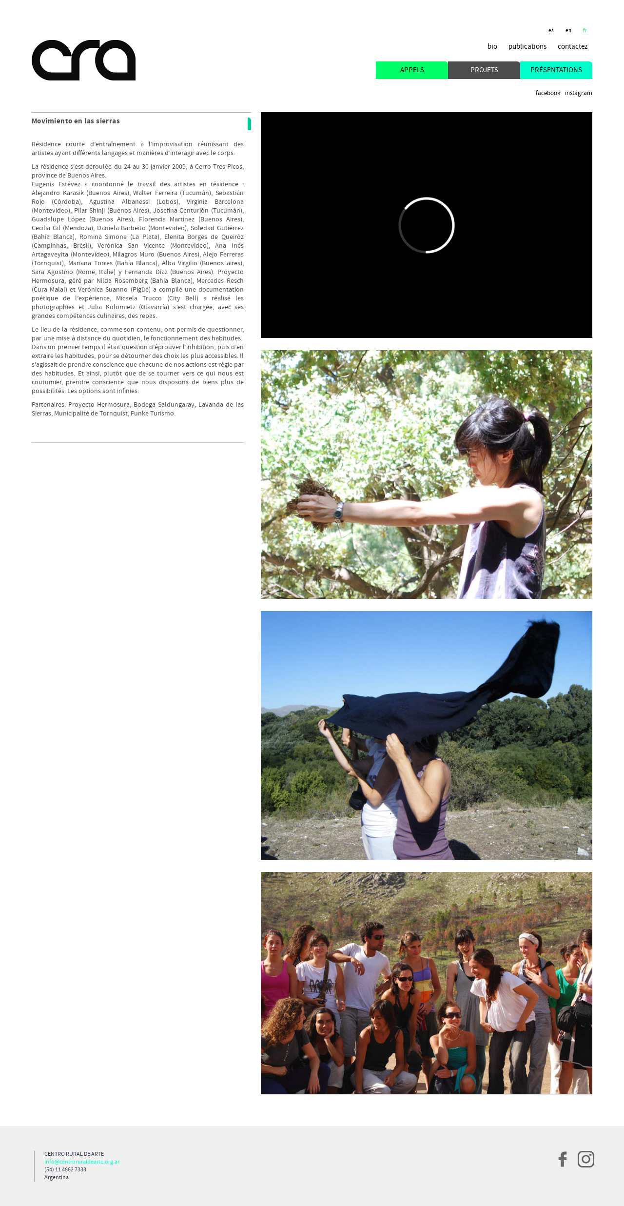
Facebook (548, 93)
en (569, 30)
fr (585, 30)
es (551, 30)
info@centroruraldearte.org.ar (81, 1162)
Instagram (578, 93)
